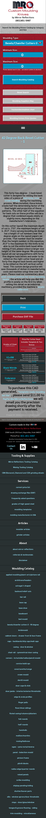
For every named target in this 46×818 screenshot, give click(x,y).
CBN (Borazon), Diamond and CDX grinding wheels (23, 472)
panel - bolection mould (23, 752)
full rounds (23, 718)
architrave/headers (23, 579)
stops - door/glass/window (23, 802)
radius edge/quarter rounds (23, 768)
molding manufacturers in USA (23, 514)
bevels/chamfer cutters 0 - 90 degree (23, 624)
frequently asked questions (23, 498)
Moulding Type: (11, 37)
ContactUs (11, 446)
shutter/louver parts (23, 790)
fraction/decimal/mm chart (23, 109)
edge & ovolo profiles (23, 696)
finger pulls (23, 702)
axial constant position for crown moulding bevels (23, 277)
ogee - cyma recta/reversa (23, 746)
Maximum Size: (10, 60)
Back (23, 298)
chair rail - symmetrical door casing (23, 652)
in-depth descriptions (10, 345)
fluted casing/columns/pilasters (23, 713)
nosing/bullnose (23, 740)
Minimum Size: (10, 49)
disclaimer (23, 560)
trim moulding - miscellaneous (23, 813)
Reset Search (23, 92)
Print (23, 307)
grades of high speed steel (23, 503)
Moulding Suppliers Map (23, 101)
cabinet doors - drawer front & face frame (23, 635)
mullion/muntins (23, 735)
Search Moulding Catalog (23, 79)
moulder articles (23, 529)
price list (34, 347)
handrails (23, 729)
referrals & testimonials (23, 554)
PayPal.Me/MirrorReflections (18, 398)
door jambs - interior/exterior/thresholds (23, 690)
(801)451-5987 (23, 20)
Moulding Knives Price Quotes (23, 118)
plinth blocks (23, 763)
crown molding (12, 200)
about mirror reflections (23, 548)
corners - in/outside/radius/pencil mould (23, 657)
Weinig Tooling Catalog (23, 467)
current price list (23, 486)
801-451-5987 (27, 435)
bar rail (23, 596)
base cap (23, 602)
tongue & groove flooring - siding (23, 807)
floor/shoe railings (23, 707)
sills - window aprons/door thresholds (23, 796)
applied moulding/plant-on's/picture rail (23, 574)
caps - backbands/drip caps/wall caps (23, 641)
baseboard (23, 613)
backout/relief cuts (23, 591)
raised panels (23, 774)
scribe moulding (23, 779)
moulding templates (23, 509)
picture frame (23, 757)
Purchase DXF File (23, 316)
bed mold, (29, 197)
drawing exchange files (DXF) (23, 492)
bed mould (23, 618)
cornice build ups (23, 663)
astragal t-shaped (23, 585)
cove (36, 197)
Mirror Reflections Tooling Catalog (23, 461)
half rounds (23, 724)
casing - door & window (23, 646)
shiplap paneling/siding (23, 785)
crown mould (23, 674)
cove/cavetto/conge (23, 668)
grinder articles (23, 534)
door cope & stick (23, 685)
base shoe (23, 607)
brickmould (23, 629)
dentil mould (23, 679)
